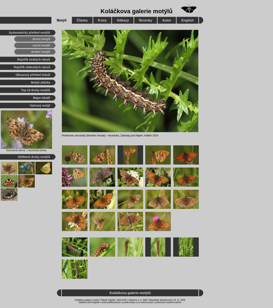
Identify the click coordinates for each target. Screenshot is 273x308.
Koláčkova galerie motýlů (136, 11)
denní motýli (41, 39)
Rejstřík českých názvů (33, 59)
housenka (113, 135)
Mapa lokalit (41, 98)
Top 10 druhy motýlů (35, 90)
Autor (166, 20)
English (187, 20)
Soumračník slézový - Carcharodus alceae (26, 150)
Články (82, 20)
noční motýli (41, 45)
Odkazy (123, 20)
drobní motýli (40, 52)
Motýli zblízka (40, 82)
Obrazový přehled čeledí (33, 75)
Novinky (145, 20)
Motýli (62, 20)
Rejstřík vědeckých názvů (32, 67)
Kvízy (102, 20)
